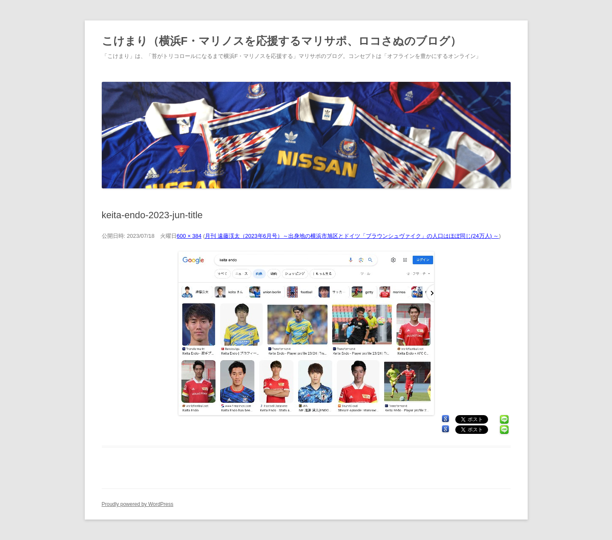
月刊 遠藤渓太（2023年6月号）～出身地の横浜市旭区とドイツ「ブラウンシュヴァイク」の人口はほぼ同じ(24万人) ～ (352, 236)
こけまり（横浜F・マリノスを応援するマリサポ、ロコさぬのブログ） (282, 41)
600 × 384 (189, 236)
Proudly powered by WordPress (138, 504)
